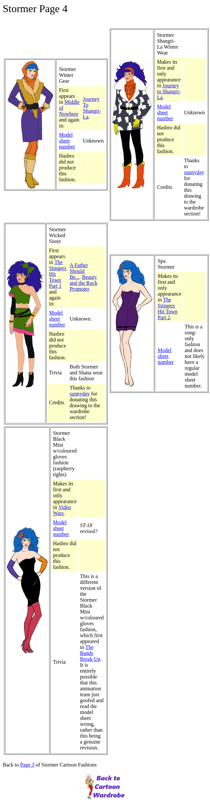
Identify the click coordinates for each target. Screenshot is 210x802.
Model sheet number (67, 140)
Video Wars (62, 510)
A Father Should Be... (78, 271)
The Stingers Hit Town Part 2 (167, 308)
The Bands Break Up (90, 653)
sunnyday (194, 172)
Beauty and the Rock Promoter (83, 283)
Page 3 (27, 765)
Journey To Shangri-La (92, 108)
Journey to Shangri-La (169, 91)
